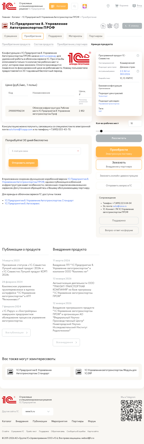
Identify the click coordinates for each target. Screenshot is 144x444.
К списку (134, 26)
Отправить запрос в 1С (119, 185)
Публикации (40, 421)
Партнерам (95, 36)
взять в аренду (48, 56)
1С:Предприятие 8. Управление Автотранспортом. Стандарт (39, 200)
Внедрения (22, 421)
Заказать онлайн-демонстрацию (119, 175)
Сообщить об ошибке (76, 431)
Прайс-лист (31, 431)
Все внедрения (64, 342)
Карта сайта (93, 431)
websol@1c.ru (87, 438)
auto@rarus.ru (120, 206)
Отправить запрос (23, 163)
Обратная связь (57, 431)
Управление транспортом (109, 104)
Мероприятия (59, 421)
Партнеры (78, 421)
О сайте (5, 431)
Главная (6, 17)
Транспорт (103, 96)
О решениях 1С (17, 431)
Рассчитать (119, 138)
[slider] (101, 131)
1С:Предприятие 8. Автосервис (22, 203)
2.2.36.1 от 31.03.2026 (125, 72)
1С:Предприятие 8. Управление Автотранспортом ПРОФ (50, 17)
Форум (92, 421)
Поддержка (55, 36)
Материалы (75, 36)
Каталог (16, 17)
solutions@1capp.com (20, 129)
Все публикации (14, 332)
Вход (139, 5)
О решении (10, 36)
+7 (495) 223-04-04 (121, 203)
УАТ (100, 111)
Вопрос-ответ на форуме (119, 230)
